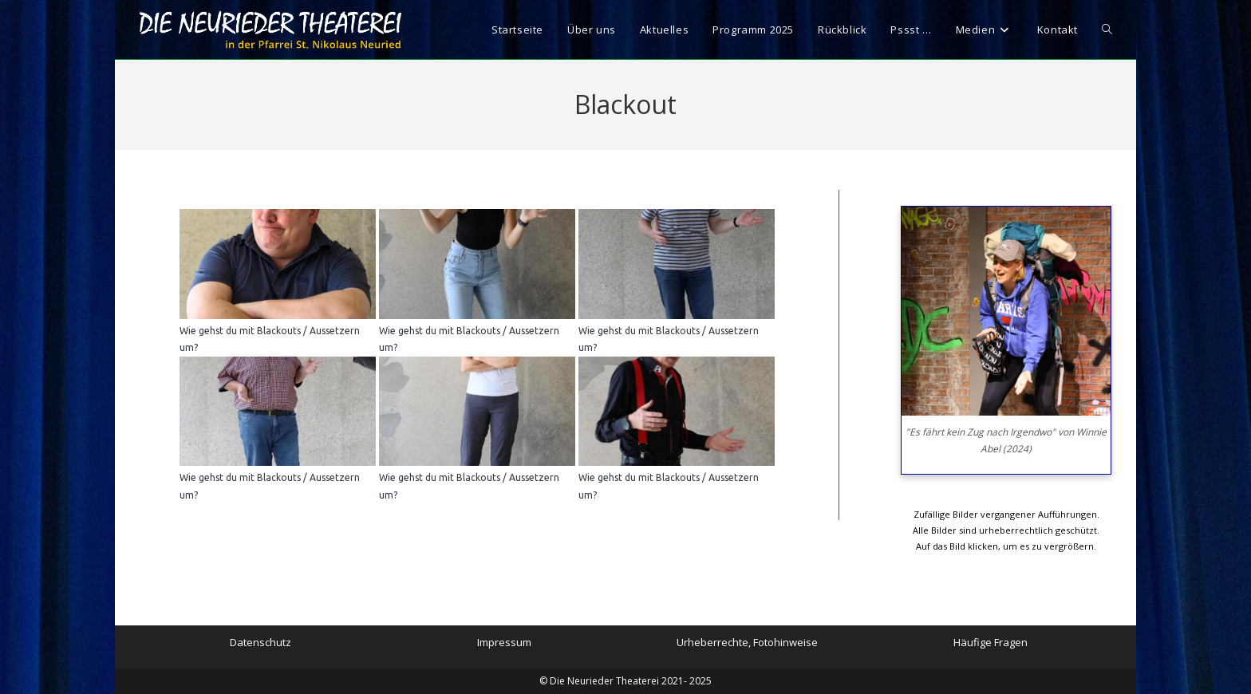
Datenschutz (260, 642)
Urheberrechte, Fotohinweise (747, 642)
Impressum (504, 642)
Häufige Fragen (990, 642)
